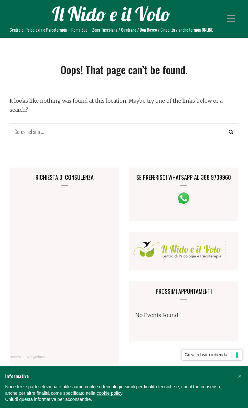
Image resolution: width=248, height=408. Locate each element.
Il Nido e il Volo (111, 14)
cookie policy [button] (109, 393)
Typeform (38, 356)
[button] (239, 376)
